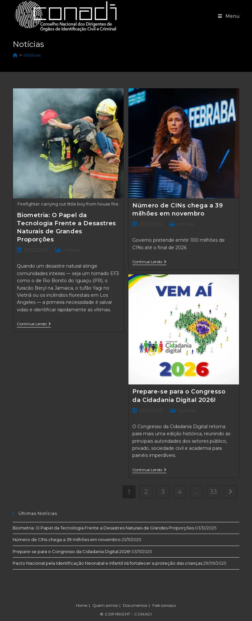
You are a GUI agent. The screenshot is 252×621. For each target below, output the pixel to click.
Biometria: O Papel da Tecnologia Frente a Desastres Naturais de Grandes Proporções (103, 527)
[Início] (15, 55)
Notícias (32, 55)
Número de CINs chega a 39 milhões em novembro (67, 539)
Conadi (143, 614)
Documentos (135, 605)
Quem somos (105, 605)
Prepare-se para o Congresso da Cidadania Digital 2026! (71, 551)
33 (213, 491)
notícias (71, 250)
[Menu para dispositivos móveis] (229, 16)
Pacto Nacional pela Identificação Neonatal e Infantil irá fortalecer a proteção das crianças (107, 563)
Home (81, 605)
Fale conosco (164, 605)
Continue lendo (34, 324)
